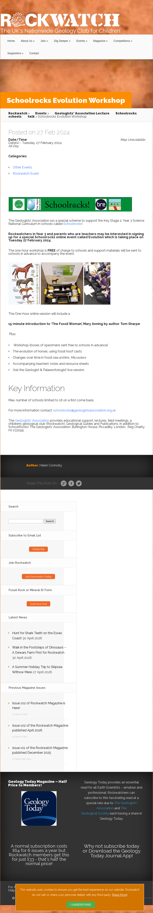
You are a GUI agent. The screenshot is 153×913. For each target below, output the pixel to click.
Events (80, 40)
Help (11, 890)
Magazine (99, 40)
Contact (34, 53)
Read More (120, 894)
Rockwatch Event (26, 173)
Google (64, 483)
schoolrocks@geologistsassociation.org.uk (84, 410)
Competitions (122, 40)
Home (11, 40)
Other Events (22, 167)
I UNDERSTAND (80, 904)
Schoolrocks (72, 224)
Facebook (71, 483)
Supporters (14, 53)
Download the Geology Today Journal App (114, 853)
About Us (26, 40)
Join (43, 40)
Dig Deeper (61, 40)
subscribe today (121, 846)
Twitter (79, 483)
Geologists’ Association (32, 420)
